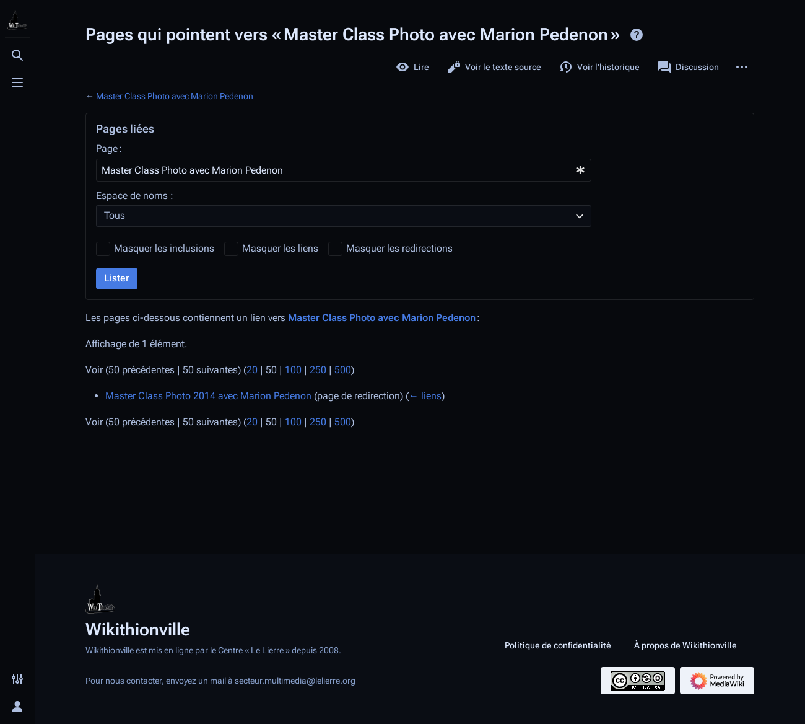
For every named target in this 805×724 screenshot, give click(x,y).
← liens (425, 396)
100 (293, 370)
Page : (109, 148)
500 (342, 370)
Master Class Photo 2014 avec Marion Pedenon (208, 396)
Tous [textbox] (114, 215)
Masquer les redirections (399, 248)
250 (318, 370)
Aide (636, 35)
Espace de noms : (134, 195)
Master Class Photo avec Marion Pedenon (174, 96)
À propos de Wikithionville (685, 645)
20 (252, 370)
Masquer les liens (280, 248)
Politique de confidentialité (558, 645)
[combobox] (343, 170)
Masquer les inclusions (164, 248)
